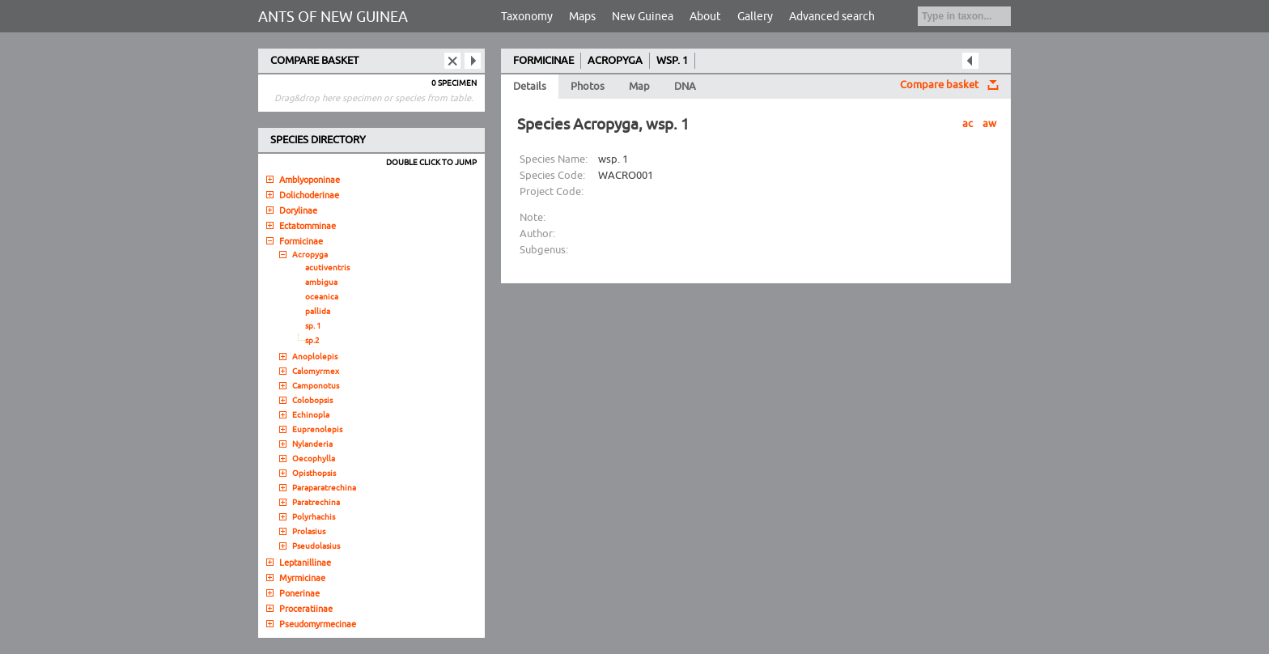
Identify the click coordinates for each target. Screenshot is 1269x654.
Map (639, 86)
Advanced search (832, 16)
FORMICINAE (543, 60)
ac (967, 123)
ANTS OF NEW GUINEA (333, 17)
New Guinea (642, 16)
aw (989, 123)
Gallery (755, 16)
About (705, 16)
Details (529, 86)
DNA (685, 86)
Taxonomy (527, 16)
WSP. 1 (672, 60)
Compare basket (939, 85)
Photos (588, 86)
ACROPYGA (615, 60)
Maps (582, 16)
